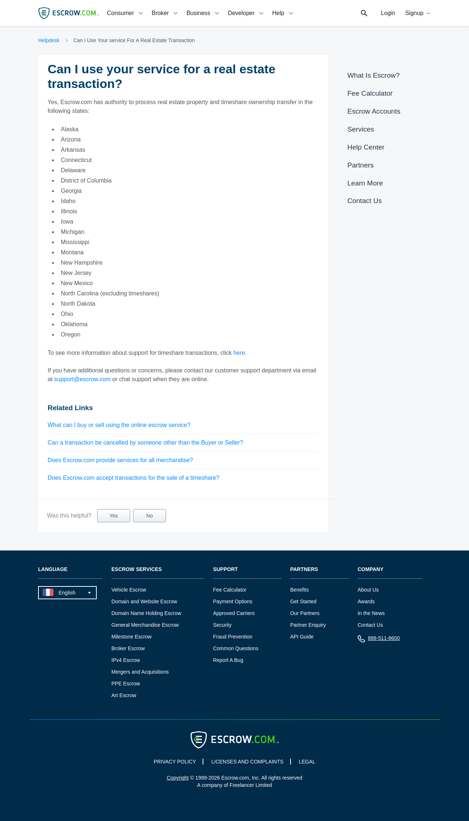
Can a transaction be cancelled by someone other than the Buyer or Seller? (145, 442)
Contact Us (364, 201)
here (239, 353)
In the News (371, 613)
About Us (368, 590)
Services (360, 129)
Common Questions (235, 648)
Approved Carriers (234, 613)
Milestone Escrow (131, 637)
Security (222, 625)
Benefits (299, 590)
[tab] (125, 13)
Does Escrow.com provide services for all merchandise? (120, 460)
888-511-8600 (379, 639)
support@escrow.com (82, 379)
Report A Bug (228, 660)
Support (225, 569)
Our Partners (305, 613)
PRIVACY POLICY (175, 762)
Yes (114, 516)
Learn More (365, 183)
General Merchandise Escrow (145, 625)
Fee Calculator (370, 93)
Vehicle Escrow (128, 590)
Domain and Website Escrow (144, 601)
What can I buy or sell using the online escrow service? (119, 425)
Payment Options (232, 601)
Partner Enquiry (308, 625)
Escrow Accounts (373, 111)
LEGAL (307, 762)
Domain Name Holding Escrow (146, 613)
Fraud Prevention (232, 637)
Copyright (178, 778)
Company (371, 569)
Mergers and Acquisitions (140, 672)
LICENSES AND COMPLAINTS (247, 762)
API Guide (302, 637)
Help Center (365, 147)
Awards (366, 601)
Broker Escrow (128, 648)
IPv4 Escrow (125, 660)
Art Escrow (123, 695)
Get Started (303, 601)
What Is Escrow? (373, 75)
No (149, 516)
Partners (360, 165)
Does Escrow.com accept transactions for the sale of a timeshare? (133, 478)
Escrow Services (136, 569)
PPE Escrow (125, 683)
